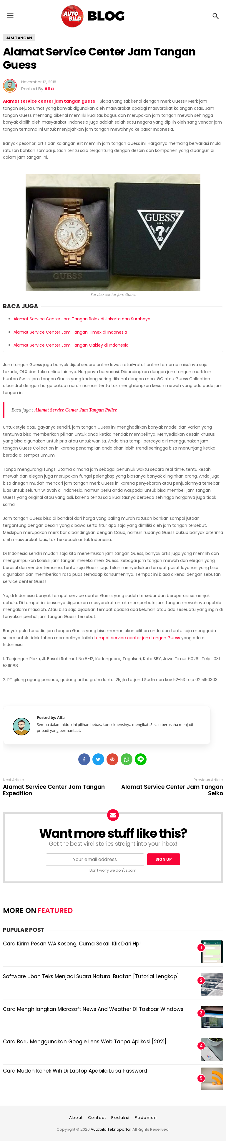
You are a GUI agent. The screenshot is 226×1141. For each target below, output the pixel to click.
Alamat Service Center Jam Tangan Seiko (172, 790)
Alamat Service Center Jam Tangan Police (76, 409)
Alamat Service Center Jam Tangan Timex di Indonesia (70, 332)
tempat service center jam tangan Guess (137, 638)
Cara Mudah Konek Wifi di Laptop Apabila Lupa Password (75, 1070)
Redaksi (120, 1117)
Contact (97, 1117)
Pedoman (146, 1117)
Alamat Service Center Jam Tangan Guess (99, 58)
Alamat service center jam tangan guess (49, 101)
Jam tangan (19, 38)
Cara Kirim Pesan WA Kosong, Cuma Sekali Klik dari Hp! (72, 943)
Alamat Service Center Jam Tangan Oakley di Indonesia (71, 345)
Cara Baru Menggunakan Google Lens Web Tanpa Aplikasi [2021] (85, 1041)
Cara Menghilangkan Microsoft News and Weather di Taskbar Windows (93, 1009)
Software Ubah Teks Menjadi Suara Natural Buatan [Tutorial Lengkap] (91, 976)
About (76, 1117)
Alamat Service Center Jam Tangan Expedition (54, 790)
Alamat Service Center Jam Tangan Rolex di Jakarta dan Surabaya (82, 319)
